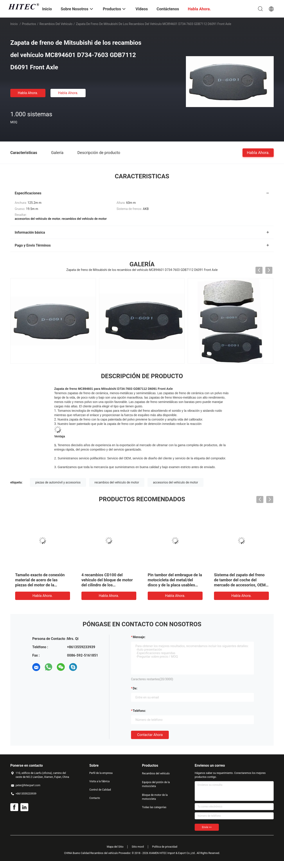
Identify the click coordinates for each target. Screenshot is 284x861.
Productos (29, 24)
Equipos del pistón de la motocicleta (156, 784)
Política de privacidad (164, 846)
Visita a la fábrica (99, 781)
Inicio (14, 24)
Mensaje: (139, 637)
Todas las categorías (154, 807)
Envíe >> (207, 827)
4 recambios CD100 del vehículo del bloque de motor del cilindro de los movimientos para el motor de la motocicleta (107, 585)
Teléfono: (139, 710)
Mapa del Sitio (115, 846)
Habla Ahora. (28, 93)
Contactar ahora (150, 735)
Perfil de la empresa (101, 773)
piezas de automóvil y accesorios (58, 482)
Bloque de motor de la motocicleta (155, 796)
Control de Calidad (100, 789)
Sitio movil (138, 846)
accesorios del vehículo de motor (175, 482)
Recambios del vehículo (56, 24)
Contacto (94, 798)
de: (135, 688)
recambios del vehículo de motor (117, 482)
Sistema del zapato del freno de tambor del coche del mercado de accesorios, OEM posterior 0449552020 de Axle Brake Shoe (241, 585)
